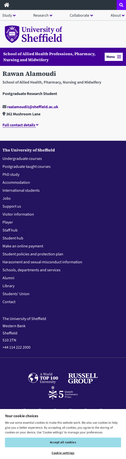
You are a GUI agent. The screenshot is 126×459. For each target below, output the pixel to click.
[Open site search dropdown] (121, 5)
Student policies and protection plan (32, 254)
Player (7, 222)
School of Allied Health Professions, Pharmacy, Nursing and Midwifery (49, 56)
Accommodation (16, 182)
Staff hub (10, 230)
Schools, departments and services (31, 270)
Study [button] (7, 15)
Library (8, 286)
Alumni (8, 278)
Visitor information (18, 214)
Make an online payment (22, 246)
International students (21, 190)
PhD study (10, 174)
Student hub (12, 238)
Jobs (6, 198)
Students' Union (16, 294)
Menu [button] (113, 56)
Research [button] (41, 15)
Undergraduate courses (22, 158)
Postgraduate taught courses (26, 166)
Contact (8, 302)
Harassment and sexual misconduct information (42, 262)
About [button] (116, 15)
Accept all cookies (63, 442)
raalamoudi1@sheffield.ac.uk (30, 107)
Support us (11, 206)
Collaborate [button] (79, 15)
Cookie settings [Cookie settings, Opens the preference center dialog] (63, 453)
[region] (63, 434)
